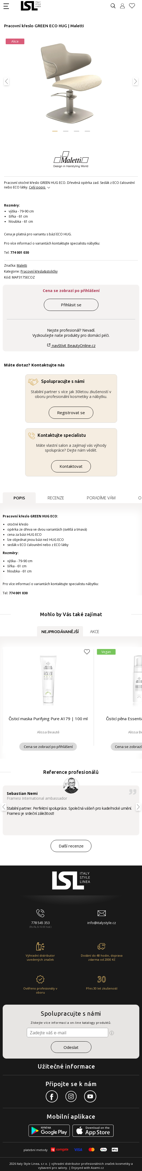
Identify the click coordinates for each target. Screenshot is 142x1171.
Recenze (56, 497)
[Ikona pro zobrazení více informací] (112, 1033)
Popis (19, 497)
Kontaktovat (71, 466)
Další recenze (71, 846)
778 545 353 (40, 922)
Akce (94, 631)
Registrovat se (71, 412)
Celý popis (37, 187)
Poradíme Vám (101, 497)
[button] (55, 131)
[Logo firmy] (30, 6)
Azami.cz (97, 1168)
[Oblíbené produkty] (134, 5)
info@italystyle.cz (101, 922)
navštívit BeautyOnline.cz (71, 345)
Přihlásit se (71, 304)
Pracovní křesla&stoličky (39, 271)
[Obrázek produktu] (70, 84)
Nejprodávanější (60, 631)
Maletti (22, 265)
